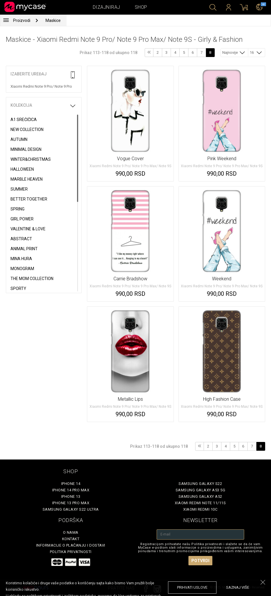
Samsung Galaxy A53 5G (200, 490)
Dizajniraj (106, 7)
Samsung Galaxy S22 (200, 483)
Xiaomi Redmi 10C (200, 509)
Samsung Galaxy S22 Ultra (71, 509)
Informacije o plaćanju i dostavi (70, 545)
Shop (141, 7)
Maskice (53, 20)
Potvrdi (200, 560)
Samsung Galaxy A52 (200, 496)
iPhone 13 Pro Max (71, 503)
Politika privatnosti (71, 552)
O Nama (70, 532)
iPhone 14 (71, 483)
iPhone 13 (71, 496)
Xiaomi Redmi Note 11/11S (200, 503)
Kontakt (71, 539)
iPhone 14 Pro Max (71, 490)
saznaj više (237, 587)
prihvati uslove (192, 587)
